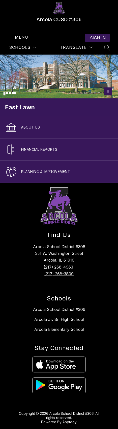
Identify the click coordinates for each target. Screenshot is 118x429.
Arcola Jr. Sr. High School (59, 319)
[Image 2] (7, 93)
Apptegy (69, 422)
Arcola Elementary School (59, 329)
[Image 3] (10, 93)
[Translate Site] (76, 47)
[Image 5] (15, 93)
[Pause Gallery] (108, 91)
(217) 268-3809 (59, 273)
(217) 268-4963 (58, 267)
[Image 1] (4, 93)
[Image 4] (13, 93)
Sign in (98, 37)
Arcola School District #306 (59, 309)
